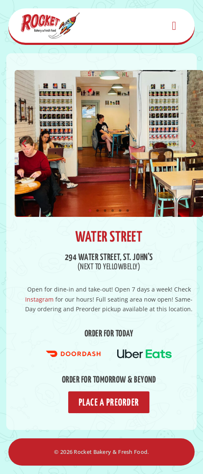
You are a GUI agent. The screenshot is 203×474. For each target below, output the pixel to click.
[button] (24, 143)
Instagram (39, 299)
